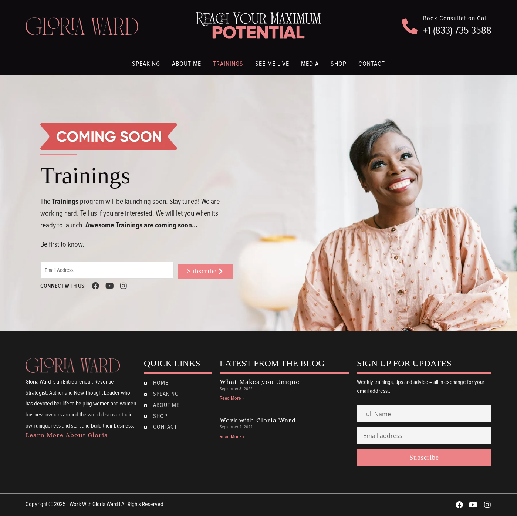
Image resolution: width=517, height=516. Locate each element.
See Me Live (272, 64)
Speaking (146, 64)
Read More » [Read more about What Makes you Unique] (232, 398)
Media (310, 64)
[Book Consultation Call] (410, 26)
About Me (186, 64)
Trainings (228, 64)
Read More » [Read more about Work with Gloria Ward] (232, 436)
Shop (339, 64)
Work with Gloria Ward (258, 420)
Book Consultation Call (455, 18)
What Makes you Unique (260, 381)
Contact (371, 64)
